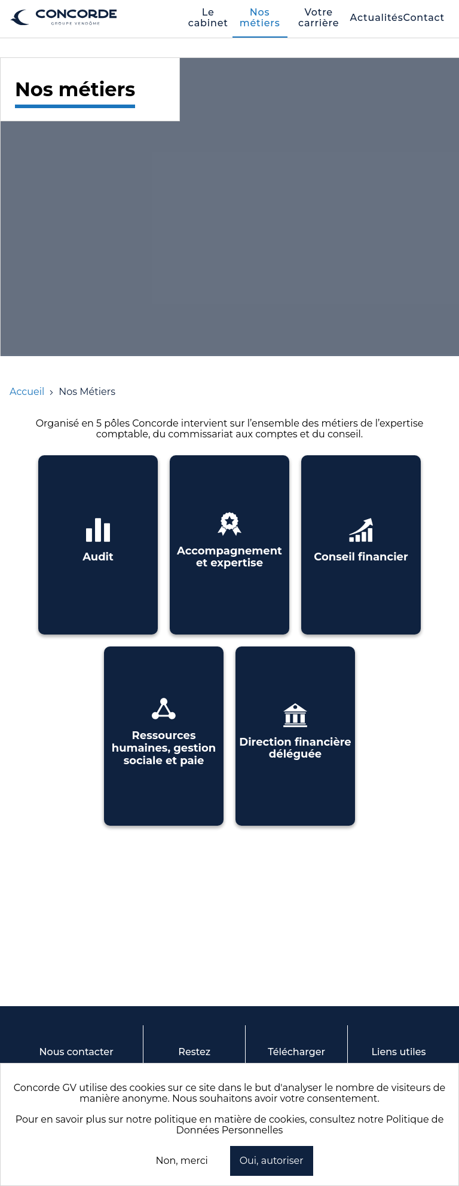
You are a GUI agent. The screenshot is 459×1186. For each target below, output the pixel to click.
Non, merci (181, 1160)
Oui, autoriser (272, 1160)
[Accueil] (27, 391)
